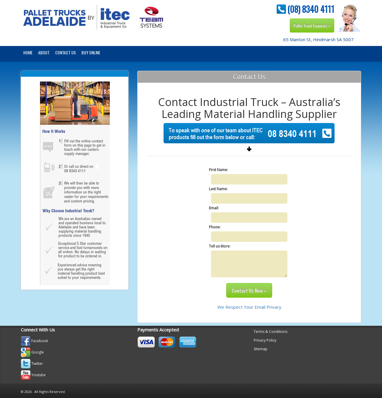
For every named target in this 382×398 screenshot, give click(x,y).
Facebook (39, 340)
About (44, 52)
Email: (214, 207)
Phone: (215, 227)
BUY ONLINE (90, 52)
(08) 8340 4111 (310, 9)
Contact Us (65, 52)
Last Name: (218, 188)
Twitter (37, 363)
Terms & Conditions (270, 331)
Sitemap (260, 348)
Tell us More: (219, 246)
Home (28, 52)
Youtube (38, 374)
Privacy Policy (265, 340)
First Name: (218, 169)
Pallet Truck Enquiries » (312, 25)
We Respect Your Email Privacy (249, 307)
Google (37, 352)
